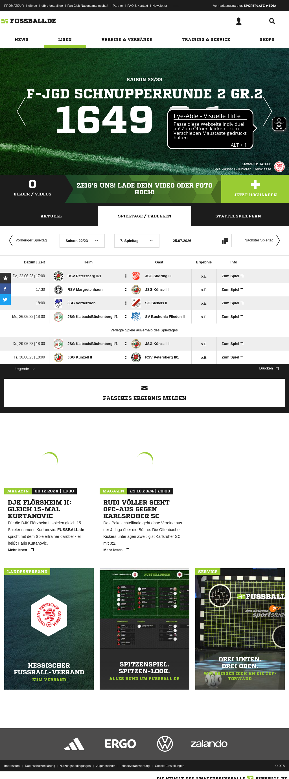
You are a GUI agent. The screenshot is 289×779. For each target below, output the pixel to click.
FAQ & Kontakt (138, 5)
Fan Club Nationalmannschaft (87, 5)
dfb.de (32, 5)
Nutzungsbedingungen (75, 765)
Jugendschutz (105, 765)
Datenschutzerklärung (40, 765)
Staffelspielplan (238, 216)
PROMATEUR (14, 5)
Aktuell (51, 216)
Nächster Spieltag (263, 240)
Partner (118, 5)
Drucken (269, 368)
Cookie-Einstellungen (169, 765)
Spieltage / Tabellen (144, 216)
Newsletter (159, 5)
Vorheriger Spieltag (26, 240)
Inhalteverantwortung (135, 765)
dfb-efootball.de (52, 5)
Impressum (11, 765)
